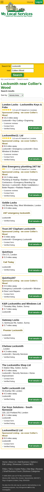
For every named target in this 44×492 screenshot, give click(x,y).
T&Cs (10, 469)
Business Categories (31, 471)
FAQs (4, 469)
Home (30, 2)
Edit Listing (6, 464)
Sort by (4, 95)
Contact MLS (28, 464)
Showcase (17, 464)
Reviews (39, 469)
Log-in (39, 2)
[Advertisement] (22, 40)
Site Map (30, 469)
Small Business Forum (12, 471)
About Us (12, 462)
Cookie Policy (20, 469)
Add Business (23, 462)
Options (34, 462)
